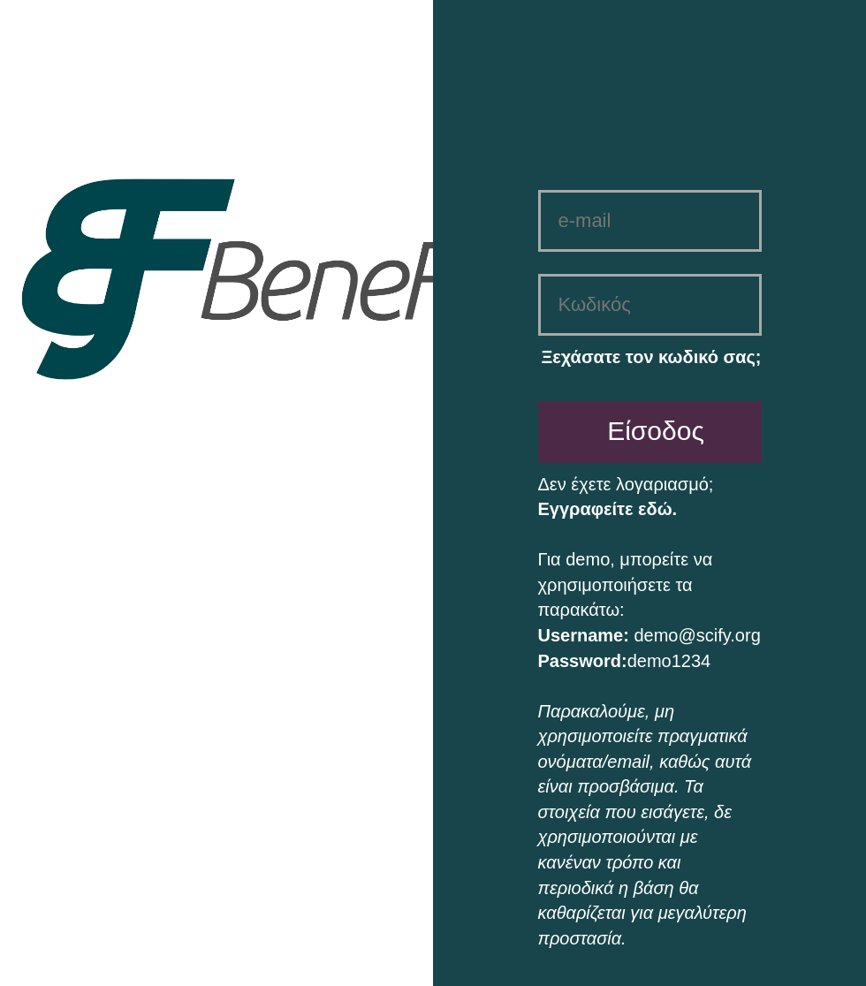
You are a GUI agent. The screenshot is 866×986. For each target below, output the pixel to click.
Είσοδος (655, 430)
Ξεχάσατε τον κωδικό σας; (651, 357)
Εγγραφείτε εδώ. (608, 509)
